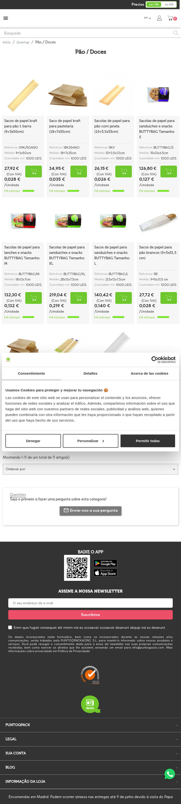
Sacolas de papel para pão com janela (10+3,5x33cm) (112, 126)
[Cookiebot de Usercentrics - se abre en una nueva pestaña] (155, 359)
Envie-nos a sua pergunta (90, 510)
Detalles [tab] (90, 373)
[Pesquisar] (90, 33)
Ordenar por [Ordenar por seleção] (90, 469)
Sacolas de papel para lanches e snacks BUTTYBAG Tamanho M (22, 255)
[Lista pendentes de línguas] (149, 18)
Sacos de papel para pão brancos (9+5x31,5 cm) (158, 252)
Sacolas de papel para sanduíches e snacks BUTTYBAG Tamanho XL (67, 255)
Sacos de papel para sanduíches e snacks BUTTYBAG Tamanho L (111, 255)
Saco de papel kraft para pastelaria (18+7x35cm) (64, 126)
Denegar (33, 441)
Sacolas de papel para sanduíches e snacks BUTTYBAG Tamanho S (157, 129)
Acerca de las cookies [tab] (149, 373)
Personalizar (90, 441)
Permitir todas (148, 441)
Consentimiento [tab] (31, 373)
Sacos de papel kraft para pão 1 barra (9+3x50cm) (20, 126)
